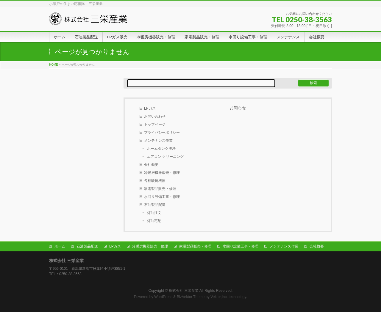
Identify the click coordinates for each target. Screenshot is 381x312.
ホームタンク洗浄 (161, 148)
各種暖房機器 (154, 181)
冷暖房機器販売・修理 (162, 173)
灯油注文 (154, 213)
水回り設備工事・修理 (162, 197)
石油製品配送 (154, 205)
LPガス (150, 108)
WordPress (163, 297)
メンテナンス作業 (158, 140)
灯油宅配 (154, 221)
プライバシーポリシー (162, 132)
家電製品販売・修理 (160, 189)
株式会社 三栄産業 (183, 291)
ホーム (59, 246)
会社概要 (151, 165)
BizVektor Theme (191, 297)
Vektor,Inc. (219, 297)
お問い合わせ (154, 116)
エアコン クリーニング (165, 157)
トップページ (154, 124)
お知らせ (237, 107)
